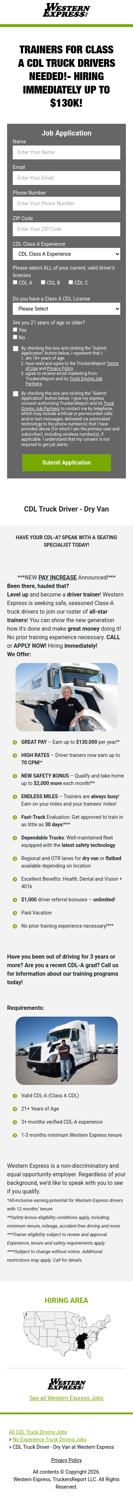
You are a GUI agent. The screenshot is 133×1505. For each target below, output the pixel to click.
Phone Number (29, 193)
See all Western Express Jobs (66, 1398)
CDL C (78, 283)
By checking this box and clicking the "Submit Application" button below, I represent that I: (70, 366)
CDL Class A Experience (39, 244)
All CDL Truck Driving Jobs (38, 1432)
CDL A (22, 283)
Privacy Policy (60, 368)
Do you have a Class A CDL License (51, 299)
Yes (20, 330)
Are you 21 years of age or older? (49, 322)
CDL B (50, 283)
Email (19, 167)
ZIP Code (23, 218)
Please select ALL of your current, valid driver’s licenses (64, 271)
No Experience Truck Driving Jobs (50, 1439)
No (19, 337)
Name (19, 141)
